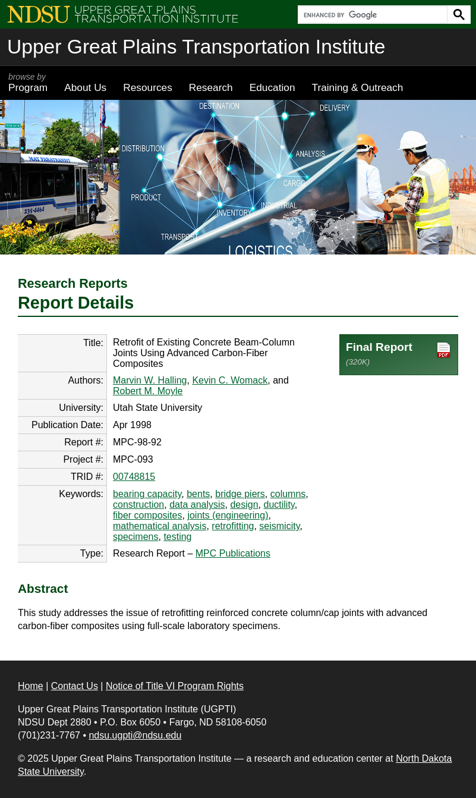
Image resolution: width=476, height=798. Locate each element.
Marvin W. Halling (150, 380)
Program (28, 82)
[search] (371, 15)
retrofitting (233, 526)
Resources (147, 87)
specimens (135, 537)
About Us (85, 87)
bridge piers (240, 494)
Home (30, 686)
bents (198, 494)
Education (272, 87)
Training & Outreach (357, 87)
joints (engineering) (227, 515)
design (244, 504)
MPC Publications (233, 553)
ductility (278, 504)
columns (288, 494)
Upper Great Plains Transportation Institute (196, 47)
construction (138, 504)
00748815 (134, 477)
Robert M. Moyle (147, 391)
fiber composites (147, 515)
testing (177, 537)
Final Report (399, 353)
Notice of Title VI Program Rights (175, 686)
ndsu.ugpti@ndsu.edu (135, 735)
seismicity (279, 526)
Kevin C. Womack (229, 380)
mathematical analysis (159, 526)
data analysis (197, 504)
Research (211, 87)
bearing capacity (147, 494)
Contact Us (74, 686)
